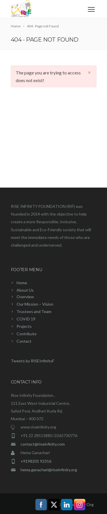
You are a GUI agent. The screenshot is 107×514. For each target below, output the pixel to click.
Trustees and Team (34, 311)
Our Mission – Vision (35, 304)
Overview (25, 296)
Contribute (27, 333)
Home (22, 282)
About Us (25, 290)
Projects (24, 326)
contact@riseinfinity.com (43, 444)
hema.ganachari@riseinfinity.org (49, 469)
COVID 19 (26, 318)
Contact (24, 341)
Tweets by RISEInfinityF (32, 360)
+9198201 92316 (36, 461)
